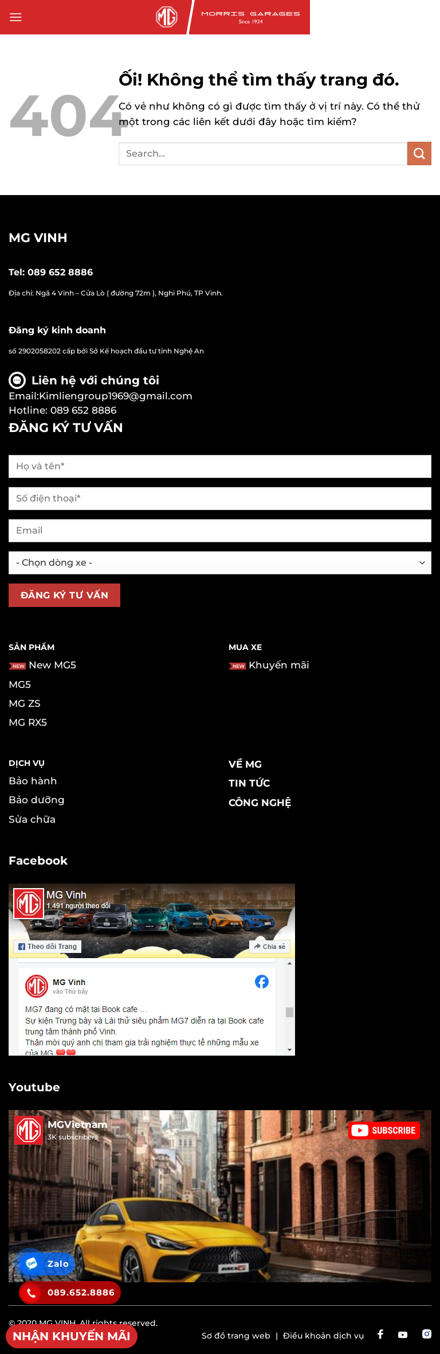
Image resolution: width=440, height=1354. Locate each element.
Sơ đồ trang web (236, 1335)
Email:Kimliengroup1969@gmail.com (100, 396)
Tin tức (249, 783)
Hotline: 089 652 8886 (62, 410)
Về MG (245, 764)
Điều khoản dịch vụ (323, 1335)
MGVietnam (78, 1124)
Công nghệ (260, 802)
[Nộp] (419, 153)
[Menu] (16, 17)
